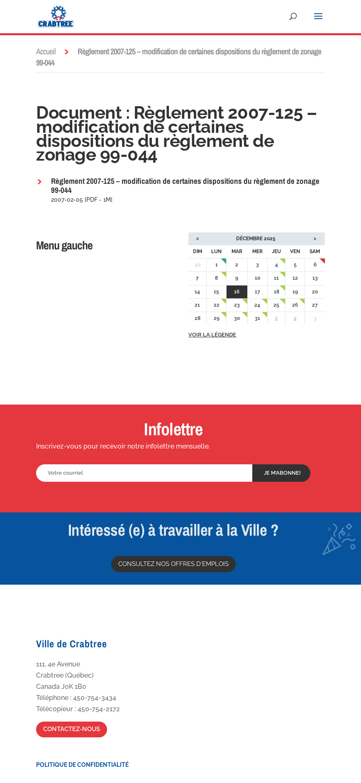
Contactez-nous (71, 729)
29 (217, 318)
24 (257, 305)
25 (276, 305)
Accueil (46, 51)
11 (276, 278)
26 (295, 305)
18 (276, 292)
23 (237, 305)
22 (217, 305)
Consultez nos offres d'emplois (173, 564)
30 (237, 318)
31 (257, 318)
